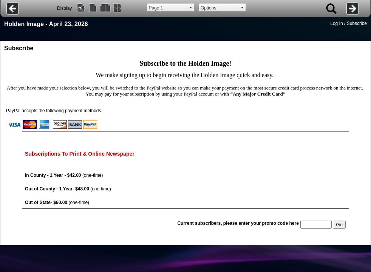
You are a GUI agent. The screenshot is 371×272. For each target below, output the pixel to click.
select (190, 7)
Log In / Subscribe (348, 23)
